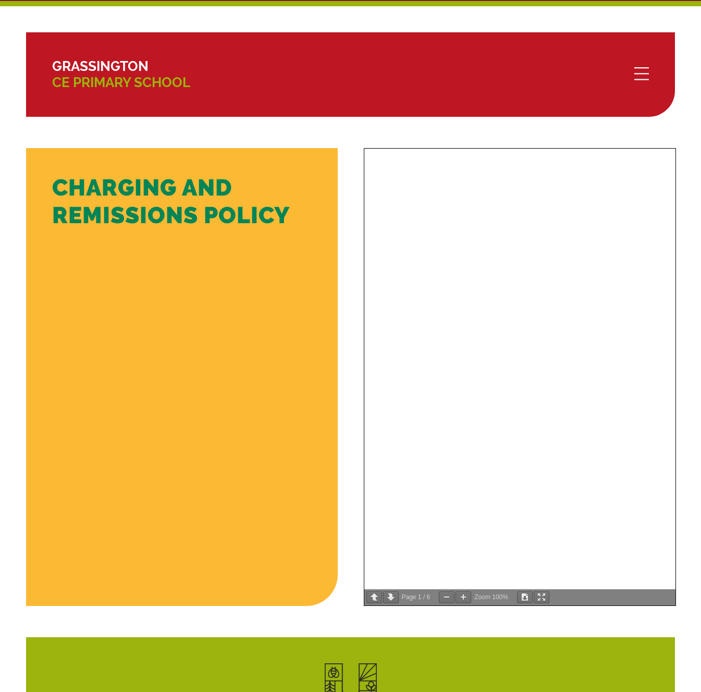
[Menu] (641, 74)
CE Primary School (121, 74)
